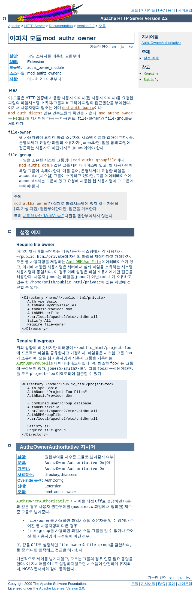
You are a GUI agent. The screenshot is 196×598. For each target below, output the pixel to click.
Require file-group (35, 341)
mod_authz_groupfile (95, 160)
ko (131, 47)
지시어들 (148, 10)
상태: (13, 62)
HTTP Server (34, 26)
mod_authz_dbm (34, 165)
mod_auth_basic (78, 108)
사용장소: (25, 474)
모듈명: (15, 67)
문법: (21, 462)
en (114, 47)
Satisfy (151, 80)
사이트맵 (185, 10)
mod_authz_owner (115, 113)
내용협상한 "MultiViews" (43, 216)
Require (21, 118)
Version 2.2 (86, 26)
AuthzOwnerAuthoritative (161, 43)
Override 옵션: (30, 480)
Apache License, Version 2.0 (61, 588)
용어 (171, 10)
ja (122, 47)
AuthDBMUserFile (84, 262)
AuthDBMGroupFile (34, 363)
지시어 (87, 447)
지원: (13, 79)
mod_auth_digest (25, 113)
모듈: (21, 492)
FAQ (161, 10)
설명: (13, 56)
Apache (14, 26)
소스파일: (17, 73)
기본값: (23, 468)
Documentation (61, 26)
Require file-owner (35, 244)
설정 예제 (151, 58)
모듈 (134, 10)
